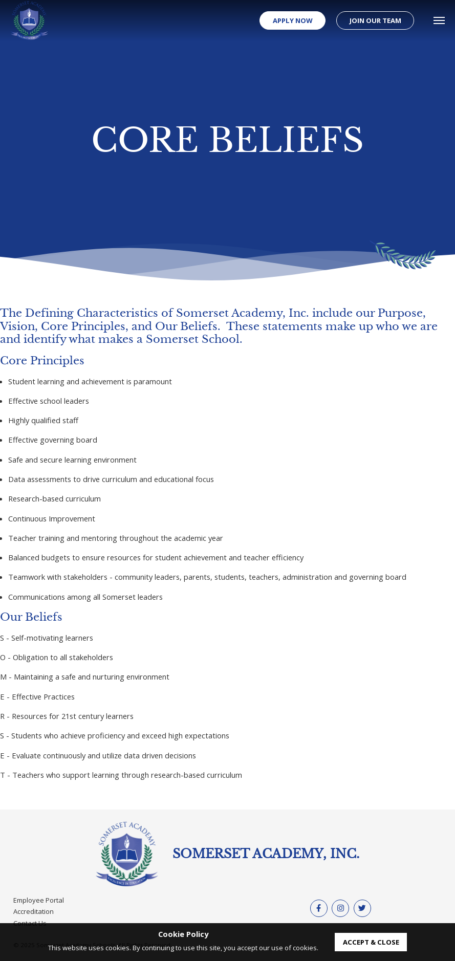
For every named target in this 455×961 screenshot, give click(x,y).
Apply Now (293, 20)
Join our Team (375, 20)
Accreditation (33, 911)
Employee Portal (38, 900)
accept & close (371, 942)
